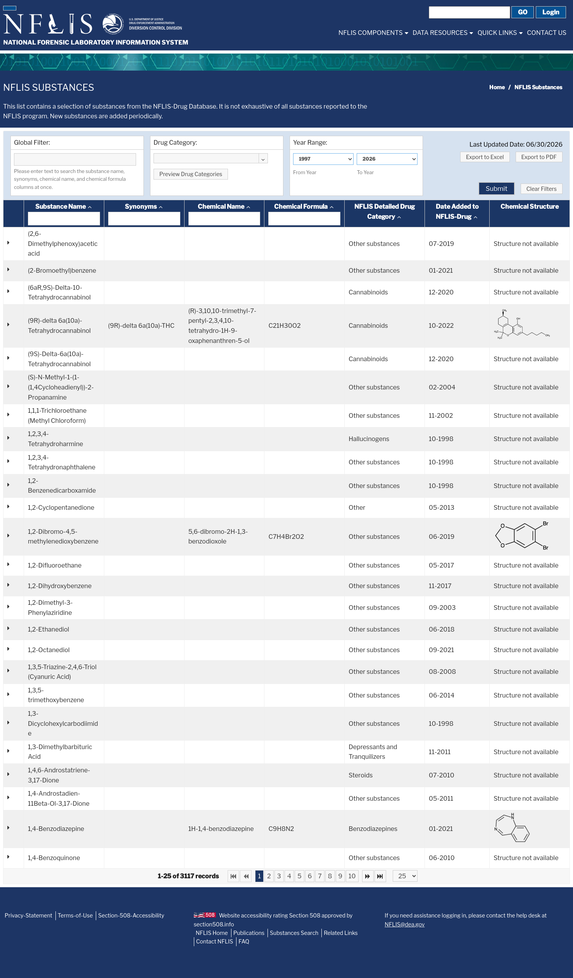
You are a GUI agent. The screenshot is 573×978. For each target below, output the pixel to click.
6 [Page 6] (310, 876)
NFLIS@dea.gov (405, 924)
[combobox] (211, 158)
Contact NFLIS (214, 941)
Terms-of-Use (75, 915)
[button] (9, 8)
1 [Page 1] (259, 876)
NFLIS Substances (48, 87)
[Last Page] (380, 876)
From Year (304, 172)
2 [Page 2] (269, 876)
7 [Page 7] (320, 876)
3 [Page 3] (279, 876)
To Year (365, 172)
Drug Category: (175, 142)
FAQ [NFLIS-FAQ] (243, 941)
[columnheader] (64, 213)
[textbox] (75, 159)
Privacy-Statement (28, 915)
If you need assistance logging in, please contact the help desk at (466, 919)
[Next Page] (368, 876)
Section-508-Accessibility (131, 915)
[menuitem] (373, 33)
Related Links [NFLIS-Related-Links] (341, 933)
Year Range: (310, 142)
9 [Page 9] (340, 876)
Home (497, 87)
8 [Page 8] (330, 876)
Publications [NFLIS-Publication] (248, 933)
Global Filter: (32, 142)
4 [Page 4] (289, 876)
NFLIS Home (212, 933)
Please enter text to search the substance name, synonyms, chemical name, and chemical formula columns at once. (70, 179)
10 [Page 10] (352, 876)
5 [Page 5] (299, 876)
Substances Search (294, 933)
